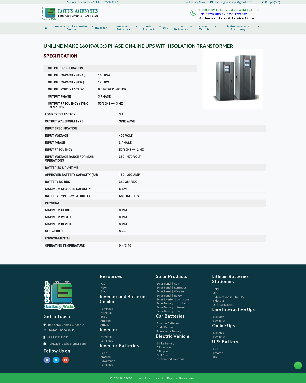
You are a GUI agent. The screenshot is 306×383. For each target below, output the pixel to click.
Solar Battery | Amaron (172, 307)
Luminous (107, 309)
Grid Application (223, 304)
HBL (215, 357)
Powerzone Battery (169, 331)
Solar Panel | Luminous (172, 287)
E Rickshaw (164, 347)
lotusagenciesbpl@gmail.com (233, 2)
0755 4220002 (240, 14)
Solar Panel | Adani (169, 283)
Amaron (106, 321)
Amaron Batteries (168, 323)
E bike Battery (165, 343)
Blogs (104, 291)
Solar (216, 289)
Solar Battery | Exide (170, 311)
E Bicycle (162, 351)
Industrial (218, 300)
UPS (215, 293)
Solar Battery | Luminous (173, 303)
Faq (103, 283)
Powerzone (108, 361)
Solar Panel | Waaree (170, 291)
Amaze (105, 324)
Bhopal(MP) (271, 2)
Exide (104, 316)
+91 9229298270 (212, 14)
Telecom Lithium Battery (228, 296)
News (104, 287)
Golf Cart (162, 355)
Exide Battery (165, 327)
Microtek (106, 313)
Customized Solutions (170, 359)
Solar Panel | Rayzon (170, 295)
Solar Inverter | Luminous (173, 299)
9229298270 (111, 2)
